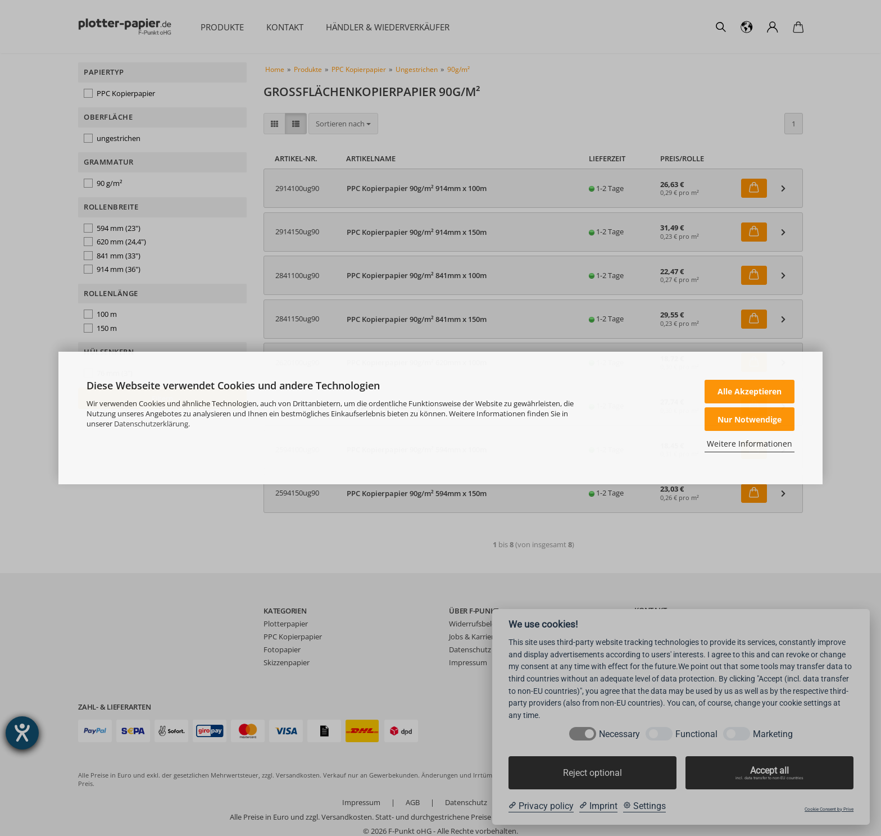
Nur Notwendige (749, 419)
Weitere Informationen (749, 443)
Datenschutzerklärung (151, 424)
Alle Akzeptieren (749, 391)
